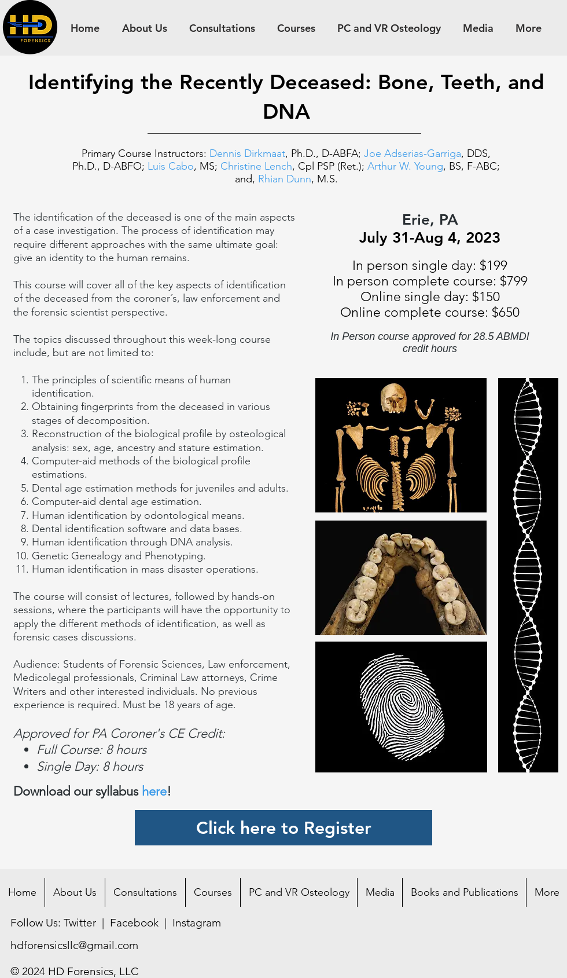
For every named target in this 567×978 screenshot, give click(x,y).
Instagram (196, 922)
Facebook (134, 922)
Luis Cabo (171, 166)
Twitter (80, 922)
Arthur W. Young (405, 166)
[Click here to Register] (283, 827)
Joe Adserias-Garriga (412, 153)
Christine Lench (256, 166)
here (154, 791)
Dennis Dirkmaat (247, 153)
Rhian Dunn (284, 179)
